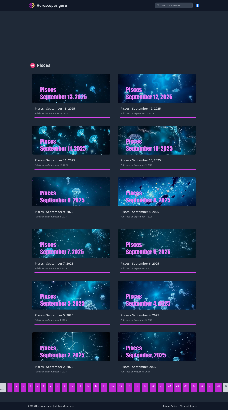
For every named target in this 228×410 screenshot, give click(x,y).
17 (128, 385)
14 (104, 385)
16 (120, 385)
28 (218, 385)
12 (88, 385)
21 (161, 385)
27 (210, 385)
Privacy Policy (170, 406)
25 (193, 385)
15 (112, 385)
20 (153, 385)
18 (136, 385)
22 (169, 385)
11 (79, 385)
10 (71, 385)
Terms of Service (188, 406)
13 (96, 385)
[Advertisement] (114, 34)
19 (145, 385)
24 (185, 385)
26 (202, 385)
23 (177, 385)
